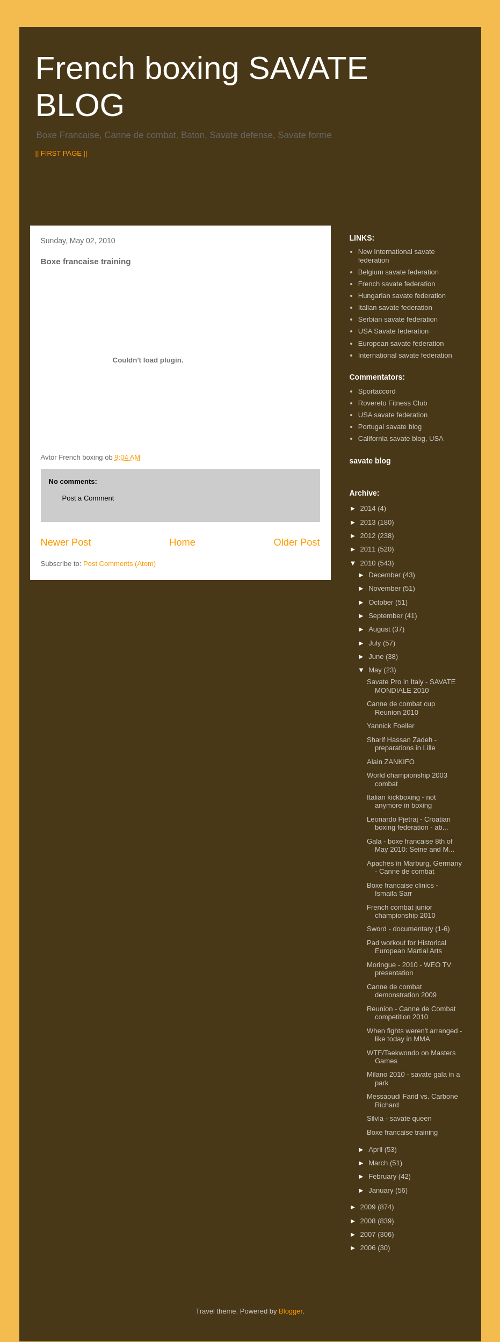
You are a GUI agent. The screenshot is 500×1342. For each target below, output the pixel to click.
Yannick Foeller (391, 726)
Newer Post (66, 542)
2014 (369, 508)
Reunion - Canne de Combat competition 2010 (411, 1013)
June (377, 656)
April (376, 1149)
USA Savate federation (393, 331)
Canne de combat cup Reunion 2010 (401, 708)
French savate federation (397, 284)
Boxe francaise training (402, 1132)
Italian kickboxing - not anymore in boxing (401, 801)
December (385, 575)
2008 (369, 1221)
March (379, 1163)
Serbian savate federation (398, 319)
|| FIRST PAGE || (61, 153)
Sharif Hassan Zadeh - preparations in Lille (402, 744)
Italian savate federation (395, 307)
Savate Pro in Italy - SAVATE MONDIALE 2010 (411, 686)
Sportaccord (377, 391)
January (381, 1190)
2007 (369, 1234)
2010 (369, 563)
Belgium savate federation (398, 272)
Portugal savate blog (390, 427)
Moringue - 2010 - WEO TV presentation (409, 969)
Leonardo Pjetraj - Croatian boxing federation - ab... (409, 823)
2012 (369, 536)
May (375, 670)
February (383, 1176)
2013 (369, 522)
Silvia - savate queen (399, 1118)
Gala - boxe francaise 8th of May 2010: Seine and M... (410, 845)
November (385, 588)
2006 (369, 1248)
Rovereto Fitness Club (392, 403)
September (386, 616)
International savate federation (405, 355)
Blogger (290, 1311)
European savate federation (401, 343)
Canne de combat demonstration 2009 (402, 991)
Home (182, 542)
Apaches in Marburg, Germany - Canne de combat (414, 867)
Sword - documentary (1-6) (408, 929)
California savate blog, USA (401, 438)
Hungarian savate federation (402, 296)
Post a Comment (88, 498)
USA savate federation (392, 415)
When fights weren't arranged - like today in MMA (414, 1035)
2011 (369, 549)
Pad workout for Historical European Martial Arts (406, 947)
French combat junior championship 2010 (401, 911)
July (375, 643)
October (381, 602)
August (380, 629)
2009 (369, 1207)
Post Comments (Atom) (119, 564)
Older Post (297, 542)
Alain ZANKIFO (391, 762)
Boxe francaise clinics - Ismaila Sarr (402, 889)
